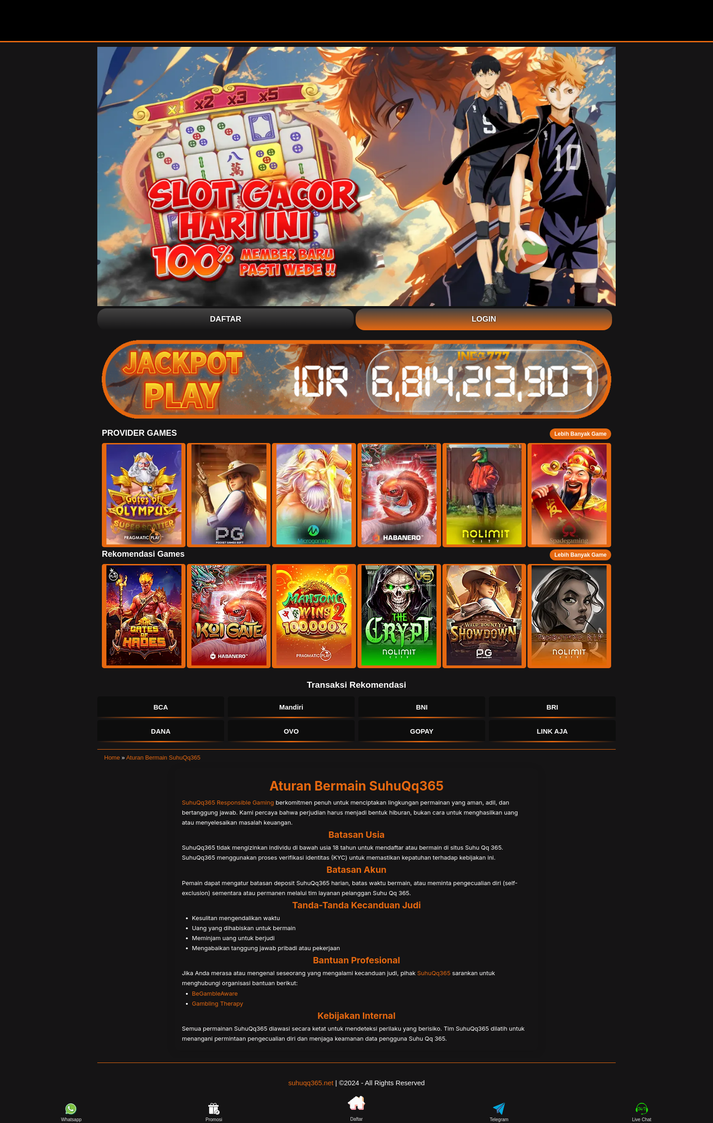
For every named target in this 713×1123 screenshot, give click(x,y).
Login (484, 319)
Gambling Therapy (217, 1004)
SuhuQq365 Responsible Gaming (228, 803)
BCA (160, 707)
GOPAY (421, 732)
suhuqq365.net (310, 1084)
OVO (291, 732)
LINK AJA (552, 732)
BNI (421, 707)
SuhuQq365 (434, 974)
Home (112, 758)
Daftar (225, 319)
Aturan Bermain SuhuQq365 (163, 758)
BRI (552, 707)
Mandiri (291, 707)
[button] (144, 495)
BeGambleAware (215, 994)
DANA (161, 732)
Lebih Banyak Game (580, 434)
